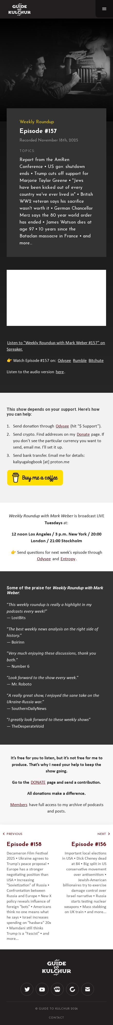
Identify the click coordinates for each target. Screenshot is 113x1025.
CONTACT (56, 1018)
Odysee (64, 361)
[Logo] (19, 9)
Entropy (68, 559)
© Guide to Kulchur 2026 (56, 1009)
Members (18, 805)
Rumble (80, 361)
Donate (83, 434)
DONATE (38, 782)
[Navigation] (104, 8)
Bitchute (96, 361)
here (60, 372)
